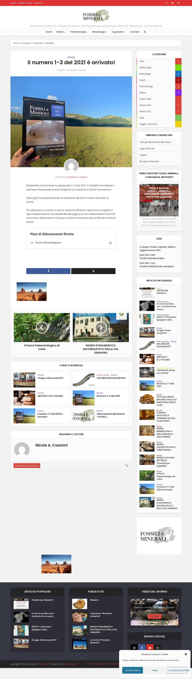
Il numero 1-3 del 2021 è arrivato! (50, 415)
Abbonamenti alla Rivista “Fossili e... (111, 415)
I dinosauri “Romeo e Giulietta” (101, 630)
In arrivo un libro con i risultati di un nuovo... (167, 307)
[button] (185, 654)
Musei (159, 396)
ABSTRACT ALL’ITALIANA (50, 395)
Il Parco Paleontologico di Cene (166, 486)
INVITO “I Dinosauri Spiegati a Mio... (165, 321)
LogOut (143, 154)
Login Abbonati (147, 148)
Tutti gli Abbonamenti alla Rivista (155, 142)
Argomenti (117, 31)
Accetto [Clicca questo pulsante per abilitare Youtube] (154, 631)
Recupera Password (149, 161)
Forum (30, 3)
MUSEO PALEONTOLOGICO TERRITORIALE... (167, 454)
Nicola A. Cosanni (77, 70)
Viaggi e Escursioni (165, 370)
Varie (159, 288)
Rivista (60, 31)
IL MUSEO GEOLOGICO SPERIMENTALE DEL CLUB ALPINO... (166, 422)
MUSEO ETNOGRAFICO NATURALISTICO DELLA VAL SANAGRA (165, 517)
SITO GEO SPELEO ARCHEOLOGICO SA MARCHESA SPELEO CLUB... (166, 404)
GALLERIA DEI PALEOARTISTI (111, 378)
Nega (155, 670)
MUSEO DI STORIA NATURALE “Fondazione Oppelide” (166, 471)
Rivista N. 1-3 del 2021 (108, 395)
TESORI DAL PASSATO (163, 293)
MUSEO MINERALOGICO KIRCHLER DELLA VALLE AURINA (165, 439)
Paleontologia (78, 31)
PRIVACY (94, 615)
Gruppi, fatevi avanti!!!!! (50, 378)
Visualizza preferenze (177, 670)
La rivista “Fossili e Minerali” (100, 657)
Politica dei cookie (154, 625)
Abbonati (38, 3)
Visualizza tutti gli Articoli (27, 465)
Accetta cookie (132, 670)
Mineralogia (98, 31)
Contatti (21, 3)
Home (13, 3)
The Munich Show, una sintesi (166, 375)
